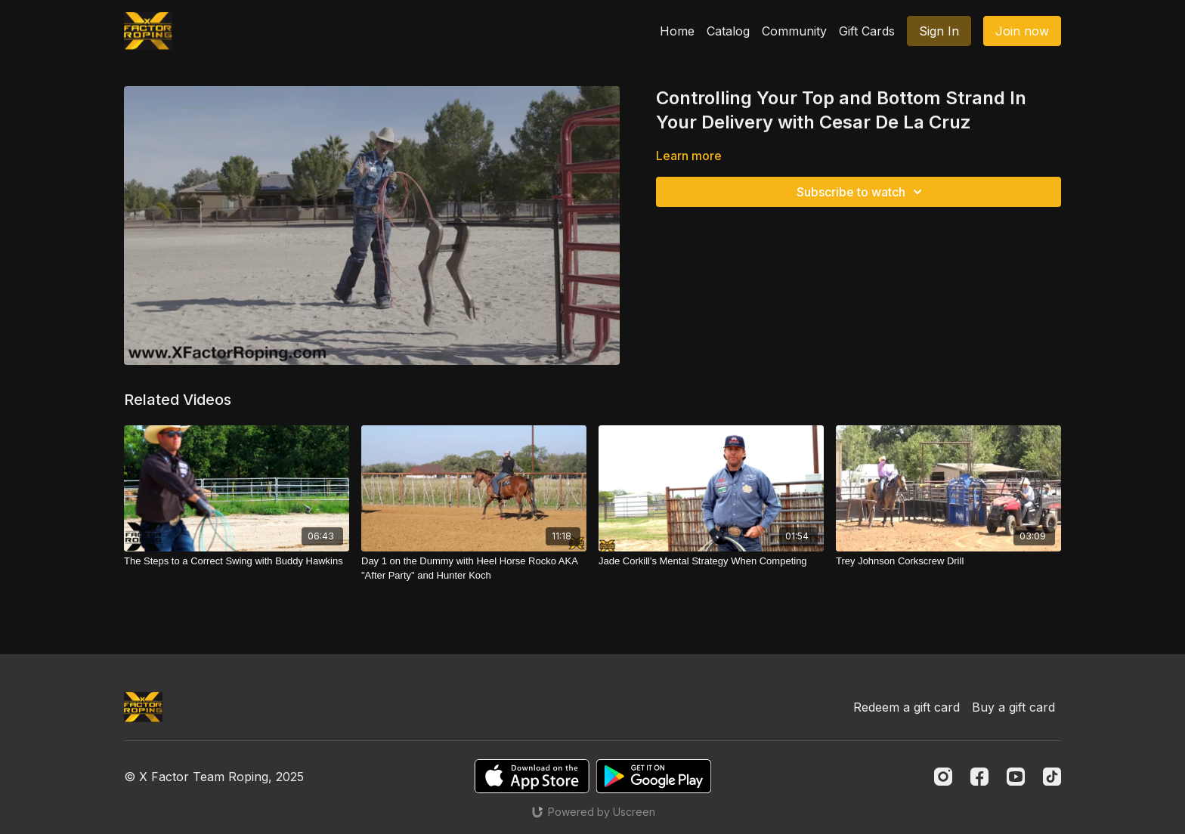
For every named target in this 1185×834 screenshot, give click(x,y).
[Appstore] (531, 776)
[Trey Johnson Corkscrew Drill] (948, 561)
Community (794, 31)
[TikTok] (1052, 777)
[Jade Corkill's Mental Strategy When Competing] (711, 561)
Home (677, 31)
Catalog (728, 31)
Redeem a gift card (906, 707)
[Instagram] (943, 777)
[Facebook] (979, 777)
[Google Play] (654, 776)
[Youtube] (1016, 777)
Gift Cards (867, 31)
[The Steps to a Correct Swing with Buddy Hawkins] (236, 561)
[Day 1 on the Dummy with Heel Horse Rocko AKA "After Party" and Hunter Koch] (473, 568)
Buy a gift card (1013, 707)
